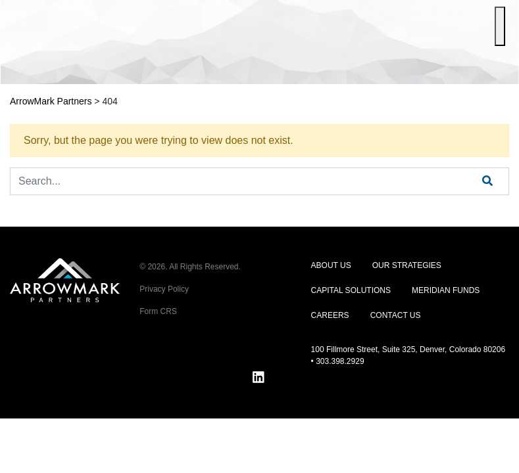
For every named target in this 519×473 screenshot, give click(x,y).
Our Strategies (406, 265)
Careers (330, 315)
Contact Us (395, 315)
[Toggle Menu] (500, 26)
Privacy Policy (164, 289)
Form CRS (158, 311)
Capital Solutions (351, 290)
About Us (331, 265)
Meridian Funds (446, 290)
